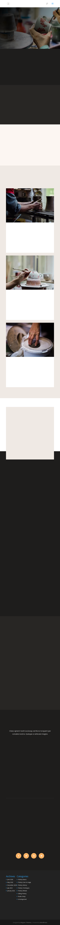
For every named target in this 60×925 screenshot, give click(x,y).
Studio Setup (21, 896)
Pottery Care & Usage (24, 882)
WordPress (43, 922)
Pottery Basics (22, 879)
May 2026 (10, 882)
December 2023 (12, 885)
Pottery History (22, 885)
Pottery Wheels (22, 891)
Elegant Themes (25, 922)
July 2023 (10, 888)
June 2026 (10, 879)
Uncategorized (22, 899)
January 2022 (11, 891)
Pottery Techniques (23, 888)
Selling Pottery (22, 893)
